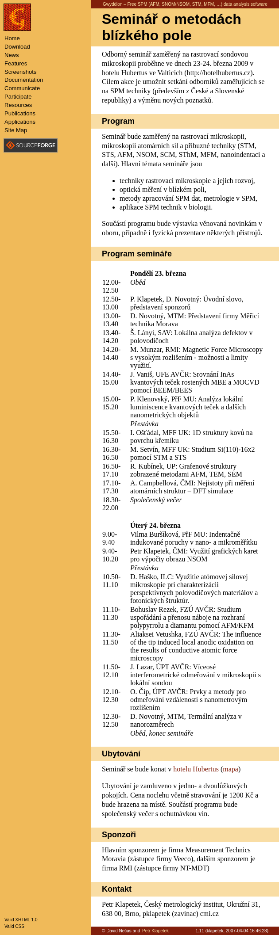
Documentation (23, 79)
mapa (230, 769)
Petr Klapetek (155, 930)
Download (17, 46)
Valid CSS (14, 926)
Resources (18, 105)
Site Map (15, 130)
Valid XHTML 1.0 (20, 919)
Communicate (22, 88)
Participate (17, 96)
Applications (19, 121)
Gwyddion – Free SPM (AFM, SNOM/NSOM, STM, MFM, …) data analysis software (185, 4)
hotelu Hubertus (196, 769)
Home (12, 38)
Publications (19, 113)
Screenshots (20, 72)
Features (15, 63)
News (11, 55)
